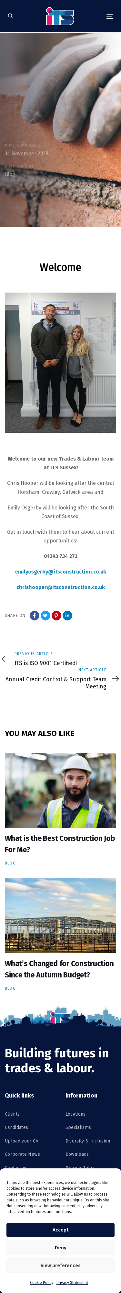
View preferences (61, 1265)
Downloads (77, 1154)
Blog (10, 174)
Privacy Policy (81, 1168)
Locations (76, 1114)
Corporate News (22, 1154)
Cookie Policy (41, 1282)
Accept (60, 1230)
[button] (10, 16)
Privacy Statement (72, 1282)
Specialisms (78, 1127)
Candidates (16, 1127)
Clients (12, 1114)
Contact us (16, 1168)
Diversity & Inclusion (88, 1141)
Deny (60, 1248)
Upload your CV (21, 1141)
